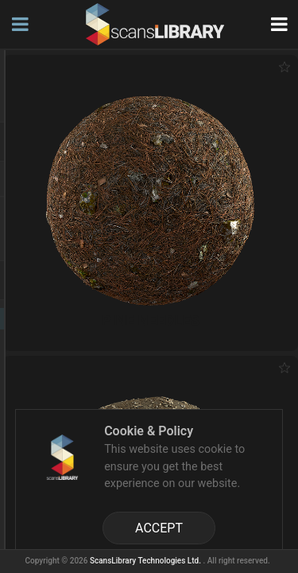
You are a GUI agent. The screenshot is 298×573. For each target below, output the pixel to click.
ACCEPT (159, 528)
